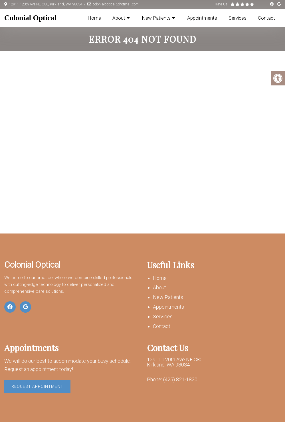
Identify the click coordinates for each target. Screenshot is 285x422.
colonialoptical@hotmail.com (116, 4)
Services (237, 18)
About (118, 18)
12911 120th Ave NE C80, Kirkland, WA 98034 (45, 4)
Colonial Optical (30, 18)
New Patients (156, 18)
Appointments (202, 18)
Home (94, 18)
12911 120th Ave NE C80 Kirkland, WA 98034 (175, 362)
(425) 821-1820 (180, 379)
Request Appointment (37, 386)
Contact (266, 18)
